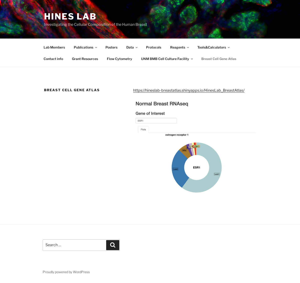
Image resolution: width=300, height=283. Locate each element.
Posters (111, 47)
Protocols (153, 47)
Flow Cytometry (119, 59)
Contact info (53, 59)
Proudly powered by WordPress (66, 272)
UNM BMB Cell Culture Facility (167, 59)
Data (132, 47)
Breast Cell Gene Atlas (218, 59)
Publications (86, 47)
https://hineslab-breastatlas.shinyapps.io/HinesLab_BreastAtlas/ (188, 90)
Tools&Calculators (213, 47)
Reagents (180, 47)
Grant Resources (85, 59)
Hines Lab (70, 16)
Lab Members (54, 47)
